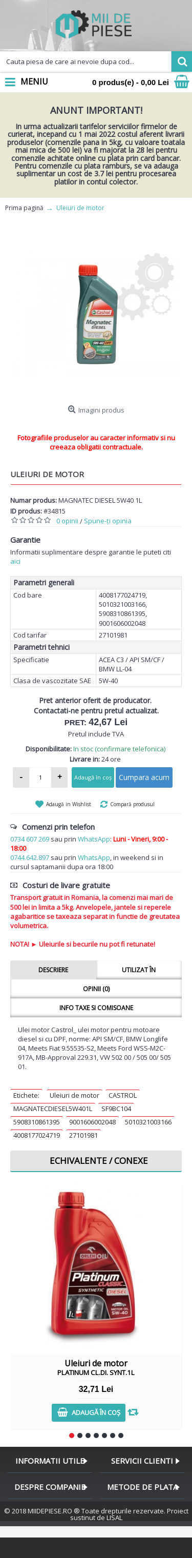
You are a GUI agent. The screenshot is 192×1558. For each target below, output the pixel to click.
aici (15, 561)
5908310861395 (36, 1121)
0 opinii (67, 520)
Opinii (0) (96, 989)
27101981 (83, 1135)
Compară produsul (132, 804)
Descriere (53, 970)
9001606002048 (92, 1121)
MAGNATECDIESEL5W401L (52, 1108)
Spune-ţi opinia (108, 520)
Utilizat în (139, 970)
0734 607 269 (29, 839)
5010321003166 (148, 1121)
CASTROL (123, 1095)
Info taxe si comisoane (96, 1007)
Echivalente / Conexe (99, 1160)
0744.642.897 (29, 857)
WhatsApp (94, 839)
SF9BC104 (116, 1108)
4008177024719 (36, 1135)
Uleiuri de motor (74, 1095)
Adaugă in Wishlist (68, 804)
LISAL (114, 1517)
